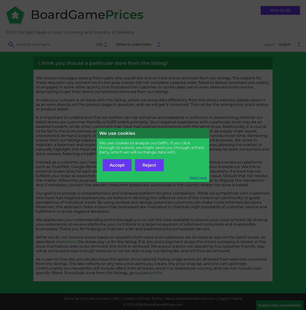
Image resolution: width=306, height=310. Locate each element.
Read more (198, 177)
